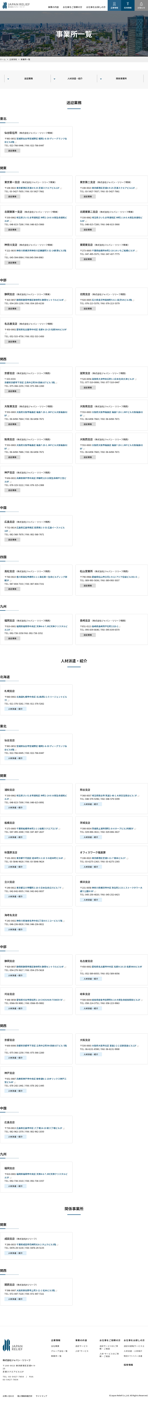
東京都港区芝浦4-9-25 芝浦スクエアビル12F (37, 187)
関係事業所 (121, 78)
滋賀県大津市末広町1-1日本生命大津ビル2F (113, 378)
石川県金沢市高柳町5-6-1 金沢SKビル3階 (112, 299)
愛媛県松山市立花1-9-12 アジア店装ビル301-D (114, 576)
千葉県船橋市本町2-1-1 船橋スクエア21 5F (37, 828)
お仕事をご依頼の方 (72, 7)
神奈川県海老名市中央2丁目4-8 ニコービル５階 (39, 920)
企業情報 (114, 7)
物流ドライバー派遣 (133, 1356)
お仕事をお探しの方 (96, 7)
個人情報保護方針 (24, 1396)
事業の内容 (53, 7)
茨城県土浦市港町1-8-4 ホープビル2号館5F (113, 828)
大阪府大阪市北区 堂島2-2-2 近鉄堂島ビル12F (114, 1045)
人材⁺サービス (82, 1351)
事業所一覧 (56, 1356)
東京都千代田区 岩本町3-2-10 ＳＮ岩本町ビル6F (39, 858)
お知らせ (141, 7)
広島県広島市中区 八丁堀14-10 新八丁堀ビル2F (39, 1128)
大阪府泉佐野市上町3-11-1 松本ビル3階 (35, 1290)
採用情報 (128, 7)
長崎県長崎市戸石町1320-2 (105, 626)
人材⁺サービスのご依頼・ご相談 (109, 1355)
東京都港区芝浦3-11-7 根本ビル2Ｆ (109, 858)
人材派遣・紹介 (74, 78)
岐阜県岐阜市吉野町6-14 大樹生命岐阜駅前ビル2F (116, 999)
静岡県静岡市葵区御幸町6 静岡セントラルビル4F (40, 299)
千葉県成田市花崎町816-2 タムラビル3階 (36, 1244)
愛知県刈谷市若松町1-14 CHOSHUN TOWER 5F (39, 999)
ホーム (3, 59)
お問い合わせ (8, 1396)
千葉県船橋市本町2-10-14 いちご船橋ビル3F (113, 250)
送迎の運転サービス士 (134, 1346)
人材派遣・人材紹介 (133, 1351)
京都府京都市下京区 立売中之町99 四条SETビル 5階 (29, 382)
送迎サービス (81, 1346)
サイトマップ (41, 1396)
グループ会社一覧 (59, 1351)
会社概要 (55, 1346)
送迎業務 (28, 78)
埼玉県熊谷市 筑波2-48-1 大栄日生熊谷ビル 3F (114, 795)
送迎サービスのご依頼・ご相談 (109, 1347)
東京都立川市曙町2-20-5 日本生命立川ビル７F (38, 887)
